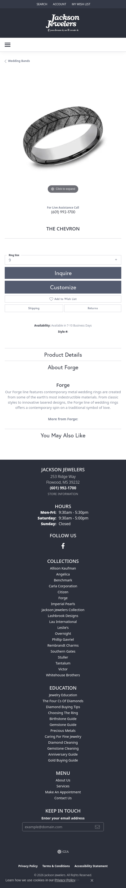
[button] (41, 4)
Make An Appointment (63, 792)
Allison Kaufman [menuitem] (63, 568)
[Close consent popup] (92, 880)
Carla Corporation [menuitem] (63, 586)
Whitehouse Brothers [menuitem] (63, 675)
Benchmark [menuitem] (63, 580)
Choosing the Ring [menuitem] (63, 712)
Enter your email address (63, 818)
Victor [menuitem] (63, 669)
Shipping (33, 308)
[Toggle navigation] (7, 44)
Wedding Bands (19, 61)
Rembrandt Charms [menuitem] (62, 645)
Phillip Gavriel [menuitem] (63, 639)
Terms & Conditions (56, 866)
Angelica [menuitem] (63, 574)
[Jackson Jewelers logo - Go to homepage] (63, 23)
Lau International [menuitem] (63, 621)
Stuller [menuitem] (63, 657)
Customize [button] (63, 287)
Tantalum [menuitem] (63, 663)
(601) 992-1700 (63, 211)
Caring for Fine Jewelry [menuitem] (63, 736)
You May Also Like (63, 435)
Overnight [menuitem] (63, 633)
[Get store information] (63, 494)
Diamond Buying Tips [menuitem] (63, 707)
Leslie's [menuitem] (63, 627)
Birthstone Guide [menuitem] (63, 718)
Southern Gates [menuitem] (63, 651)
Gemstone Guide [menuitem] (63, 724)
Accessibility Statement (91, 866)
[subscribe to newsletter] (97, 827)
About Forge (63, 367)
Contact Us (63, 798)
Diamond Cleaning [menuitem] (63, 742)
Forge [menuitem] (63, 598)
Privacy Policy (28, 866)
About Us (63, 780)
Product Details (63, 354)
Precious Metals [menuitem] (62, 730)
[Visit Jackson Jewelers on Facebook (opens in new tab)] (63, 546)
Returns (93, 308)
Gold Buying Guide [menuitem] (63, 760)
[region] (63, 136)
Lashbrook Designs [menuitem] (63, 615)
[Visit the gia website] (63, 851)
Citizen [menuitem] (63, 592)
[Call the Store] (63, 488)
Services (63, 786)
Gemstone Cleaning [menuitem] (63, 748)
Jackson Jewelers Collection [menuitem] (63, 610)
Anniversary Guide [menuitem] (63, 754)
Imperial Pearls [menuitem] (63, 604)
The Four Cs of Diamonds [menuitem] (63, 701)
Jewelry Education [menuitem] (63, 695)
